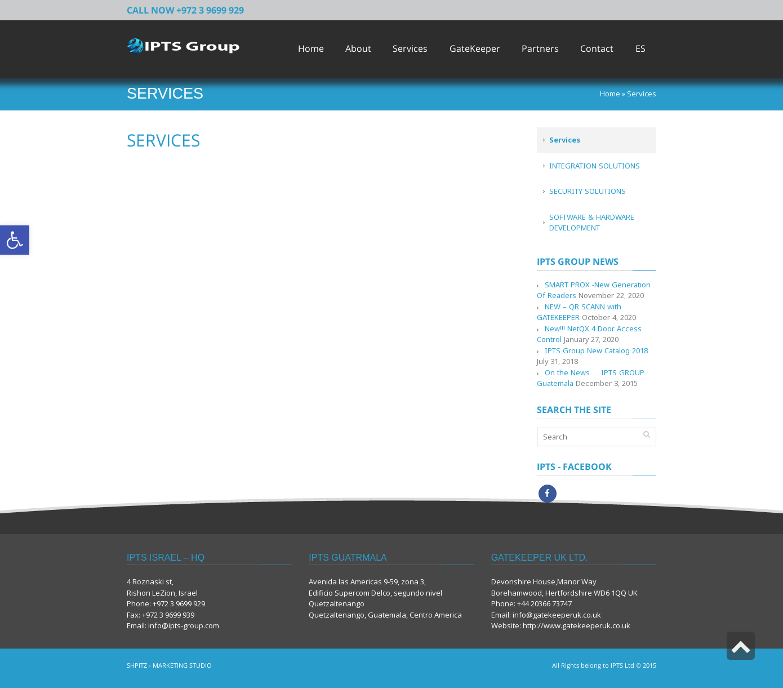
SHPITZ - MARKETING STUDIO (169, 665)
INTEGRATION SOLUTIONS (594, 166)
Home (610, 93)
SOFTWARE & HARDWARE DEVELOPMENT (591, 222)
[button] (14, 240)
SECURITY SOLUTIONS (587, 191)
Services (564, 140)
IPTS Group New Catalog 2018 (596, 350)
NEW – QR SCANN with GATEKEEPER (579, 312)
